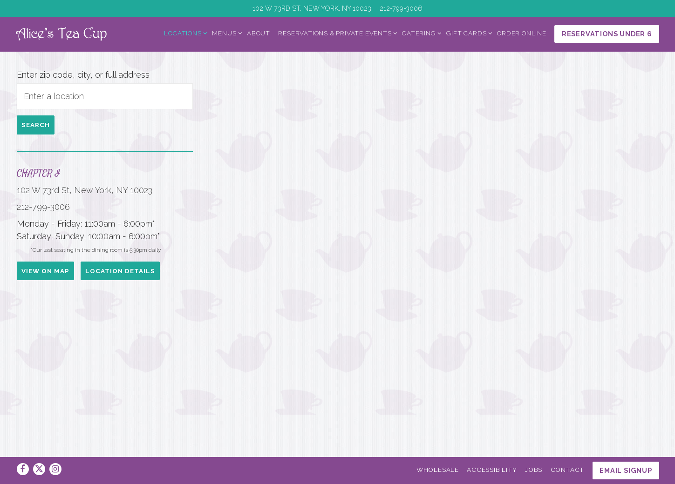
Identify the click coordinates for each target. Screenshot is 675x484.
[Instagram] (55, 469)
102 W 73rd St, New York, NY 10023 (72, 210)
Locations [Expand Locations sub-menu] (184, 33)
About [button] (258, 34)
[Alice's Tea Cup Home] (74, 34)
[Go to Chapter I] (311, 8)
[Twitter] (39, 469)
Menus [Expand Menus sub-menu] (225, 33)
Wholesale (437, 469)
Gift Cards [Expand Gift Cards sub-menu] (468, 33)
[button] (395, 240)
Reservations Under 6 (607, 35)
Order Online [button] (521, 34)
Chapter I (38, 186)
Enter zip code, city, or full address (66, 82)
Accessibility (492, 469)
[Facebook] (23, 469)
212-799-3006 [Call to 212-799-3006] (401, 8)
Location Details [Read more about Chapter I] (56, 359)
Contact (568, 469)
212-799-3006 (43, 233)
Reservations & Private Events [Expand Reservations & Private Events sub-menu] (336, 33)
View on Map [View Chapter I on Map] (45, 334)
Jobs (533, 469)
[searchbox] (80, 109)
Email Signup (626, 470)
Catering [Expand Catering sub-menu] (420, 33)
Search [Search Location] (35, 138)
